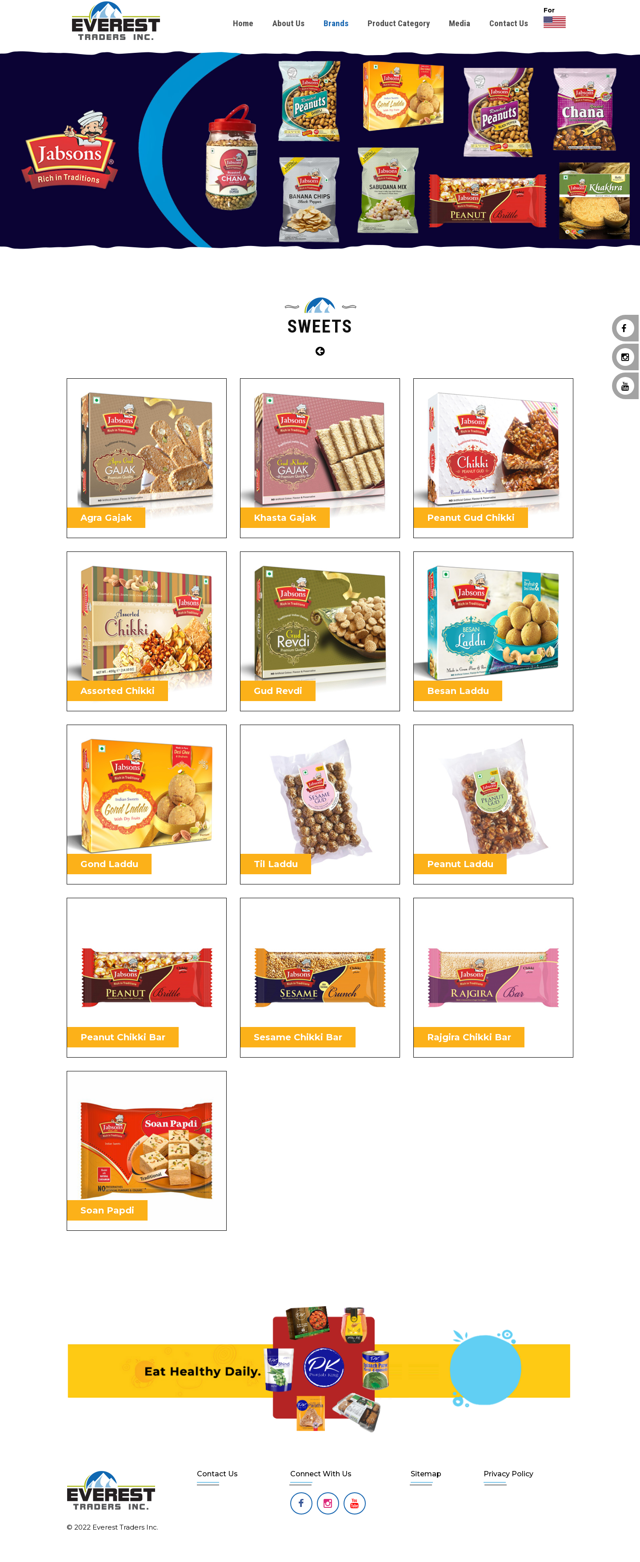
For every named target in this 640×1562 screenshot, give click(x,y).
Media (459, 23)
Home (243, 23)
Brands (336, 23)
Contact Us (508, 23)
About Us (288, 23)
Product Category (399, 23)
